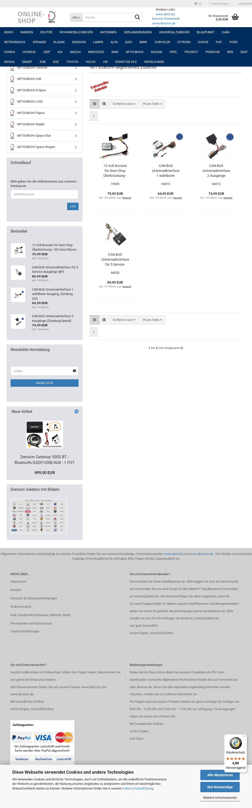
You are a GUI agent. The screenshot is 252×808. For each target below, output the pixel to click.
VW (105, 62)
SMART (27, 62)
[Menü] (244, 737)
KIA (60, 52)
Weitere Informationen (220, 798)
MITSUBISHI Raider (28, 124)
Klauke (59, 42)
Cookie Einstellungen (24, 631)
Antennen (108, 32)
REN (230, 52)
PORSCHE (213, 52)
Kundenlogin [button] (219, 3)
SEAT (244, 52)
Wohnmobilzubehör (76, 32)
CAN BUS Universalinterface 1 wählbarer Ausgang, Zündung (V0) (165, 171)
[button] (198, 3)
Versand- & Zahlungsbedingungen (33, 598)
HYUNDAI (29, 52)
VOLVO (90, 62)
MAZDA (75, 52)
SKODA (9, 62)
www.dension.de (163, 23)
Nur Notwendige (220, 787)
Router (46, 32)
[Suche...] (76, 17)
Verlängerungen (138, 32)
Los (73, 206)
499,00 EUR (44, 472)
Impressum (18, 581)
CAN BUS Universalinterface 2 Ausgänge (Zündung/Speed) (216, 171)
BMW (143, 42)
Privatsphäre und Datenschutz (31, 623)
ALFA (114, 42)
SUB (43, 62)
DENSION (79, 42)
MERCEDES (96, 52)
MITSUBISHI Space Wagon (33, 147)
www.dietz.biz (165, 14)
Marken (26, 32)
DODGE (203, 42)
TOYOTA (72, 62)
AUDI (128, 42)
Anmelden (44, 383)
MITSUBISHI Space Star (31, 136)
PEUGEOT (191, 52)
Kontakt (15, 590)
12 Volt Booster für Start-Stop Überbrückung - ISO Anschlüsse (115, 171)
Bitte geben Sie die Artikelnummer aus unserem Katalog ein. (44, 184)
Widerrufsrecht (20, 606)
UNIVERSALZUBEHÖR (174, 32)
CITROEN (183, 42)
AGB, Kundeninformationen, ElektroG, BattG (40, 615)
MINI (114, 52)
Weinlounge (154, 62)
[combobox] (124, 104)
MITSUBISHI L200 (27, 102)
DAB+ (226, 32)
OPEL (173, 52)
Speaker (39, 42)
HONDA (9, 52)
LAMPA (98, 42)
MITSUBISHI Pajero (28, 113)
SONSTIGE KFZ (126, 62)
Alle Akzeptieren (220, 775)
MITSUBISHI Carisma (29, 68)
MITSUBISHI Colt (26, 79)
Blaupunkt (206, 32)
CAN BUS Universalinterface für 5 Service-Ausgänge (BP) (115, 260)
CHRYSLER (162, 42)
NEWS (8, 32)
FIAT (219, 42)
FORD (234, 42)
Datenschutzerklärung (138, 788)
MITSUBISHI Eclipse (28, 90)
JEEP (46, 52)
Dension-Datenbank (166, 18)
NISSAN (156, 52)
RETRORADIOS (14, 42)
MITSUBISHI (134, 52)
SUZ (56, 62)
